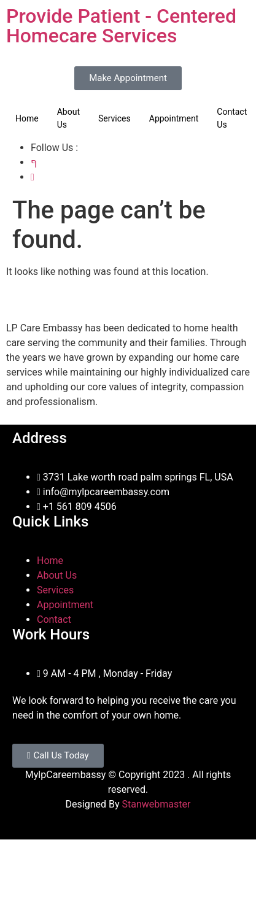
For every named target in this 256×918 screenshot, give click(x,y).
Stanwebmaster (156, 804)
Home (27, 118)
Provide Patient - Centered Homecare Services (121, 25)
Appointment (174, 118)
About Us (68, 118)
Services (114, 118)
